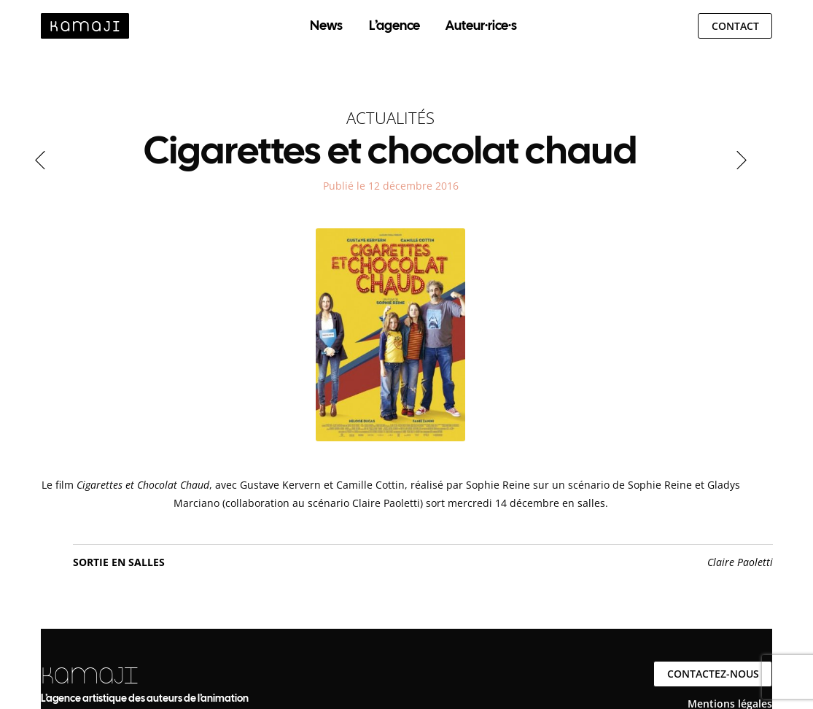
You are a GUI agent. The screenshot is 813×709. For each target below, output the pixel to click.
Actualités (390, 117)
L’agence (394, 25)
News (326, 25)
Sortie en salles (119, 562)
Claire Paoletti (740, 562)
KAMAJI (89, 675)
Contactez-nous (713, 674)
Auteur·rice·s (481, 25)
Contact (735, 26)
